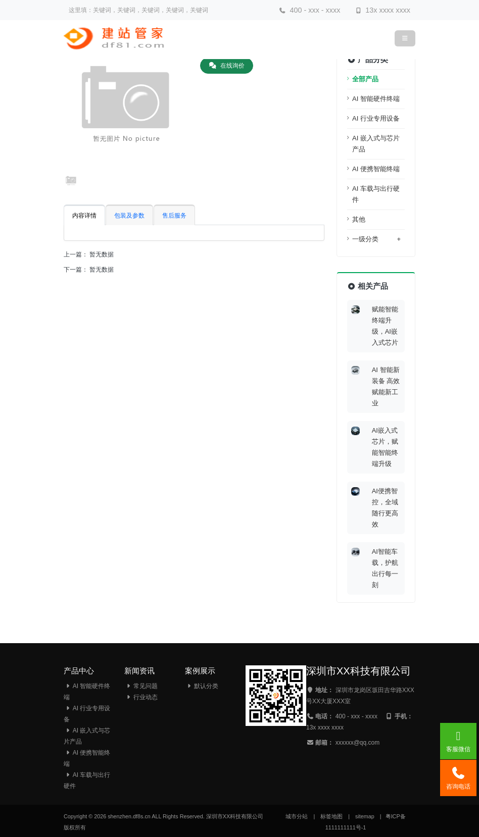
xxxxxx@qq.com (358, 742)
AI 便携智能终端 (376, 169)
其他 (358, 219)
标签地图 (331, 816)
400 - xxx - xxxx (309, 10)
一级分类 (376, 239)
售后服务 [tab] (174, 215)
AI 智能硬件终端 (376, 98)
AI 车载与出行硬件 (376, 194)
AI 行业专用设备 (376, 118)
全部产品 (365, 79)
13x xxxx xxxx (382, 10)
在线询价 (227, 65)
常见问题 (141, 686)
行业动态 (141, 697)
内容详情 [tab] (84, 215)
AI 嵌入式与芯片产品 (376, 143)
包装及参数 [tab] (129, 215)
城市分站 (296, 816)
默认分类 (201, 686)
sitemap (364, 816)
